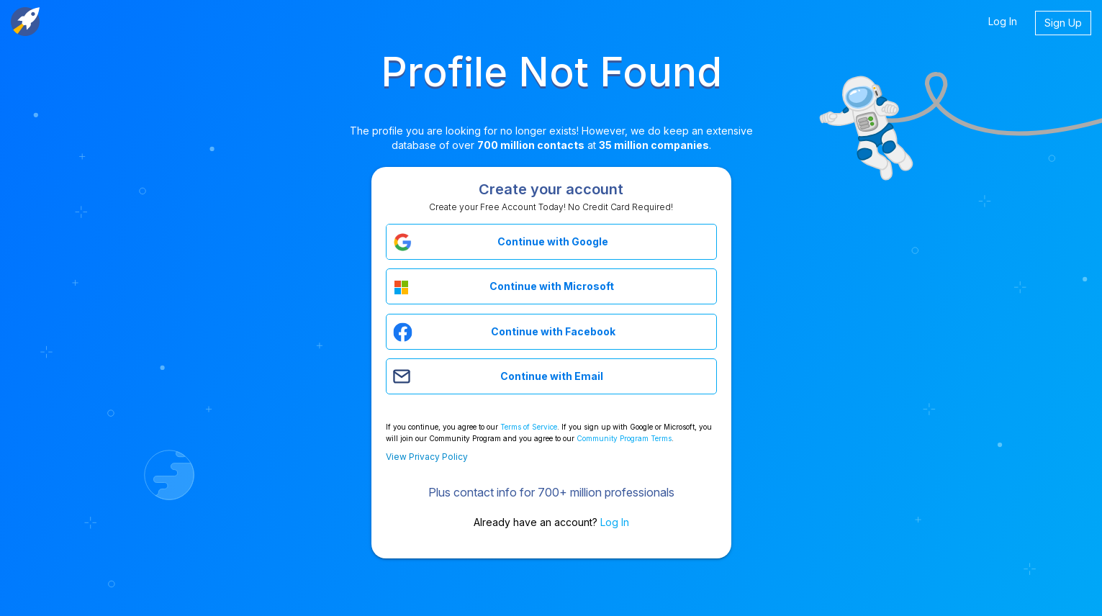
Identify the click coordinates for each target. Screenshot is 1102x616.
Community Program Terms (624, 438)
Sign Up (1063, 23)
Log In (1002, 21)
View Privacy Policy (427, 456)
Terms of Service (528, 426)
